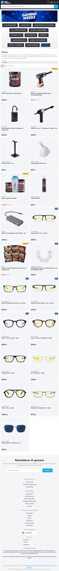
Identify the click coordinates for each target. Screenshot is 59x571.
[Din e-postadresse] (24, 470)
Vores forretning (28, 565)
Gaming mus (25, 25)
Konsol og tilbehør (37, 40)
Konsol (29, 518)
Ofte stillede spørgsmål (29, 484)
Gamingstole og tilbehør (44, 25)
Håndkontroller (19, 40)
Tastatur (43, 35)
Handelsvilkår (29, 487)
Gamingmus (29, 513)
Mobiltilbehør (32, 45)
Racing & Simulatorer (39, 30)
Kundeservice (29, 482)
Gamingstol (29, 520)
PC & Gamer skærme (18, 30)
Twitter (25, 542)
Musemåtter (30, 35)
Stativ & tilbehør (15, 45)
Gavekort (29, 506)
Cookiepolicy (29, 493)
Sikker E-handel (29, 503)
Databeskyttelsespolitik (29, 501)
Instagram (26, 544)
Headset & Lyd (16, 35)
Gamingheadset (29, 523)
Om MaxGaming (29, 496)
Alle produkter (10, 25)
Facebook (26, 539)
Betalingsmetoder (29, 498)
